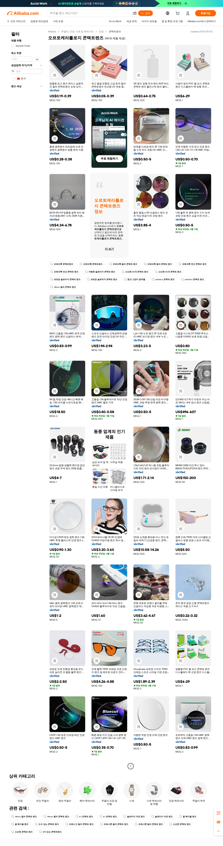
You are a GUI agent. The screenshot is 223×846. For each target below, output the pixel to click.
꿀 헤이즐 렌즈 (187, 816)
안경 (101, 31)
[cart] (178, 13)
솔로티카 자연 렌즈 (134, 816)
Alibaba (52, 31)
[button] (135, 13)
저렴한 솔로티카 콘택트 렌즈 (100, 271)
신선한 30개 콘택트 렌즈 (135, 271)
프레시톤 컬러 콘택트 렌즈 (114, 824)
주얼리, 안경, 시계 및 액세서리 (77, 31)
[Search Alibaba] (90, 13)
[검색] (145, 13)
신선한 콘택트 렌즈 (180, 824)
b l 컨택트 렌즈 (84, 816)
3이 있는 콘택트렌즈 (50, 832)
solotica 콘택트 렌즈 (163, 279)
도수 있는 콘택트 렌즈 (47, 824)
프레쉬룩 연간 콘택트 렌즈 (193, 264)
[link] (218, 812)
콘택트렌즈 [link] (115, 31)
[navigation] (26, 399)
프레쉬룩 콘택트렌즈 (61, 264)
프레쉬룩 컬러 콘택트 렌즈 (123, 264)
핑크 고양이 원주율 (134, 279)
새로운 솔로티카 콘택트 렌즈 (65, 279)
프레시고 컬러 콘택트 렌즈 (80, 824)
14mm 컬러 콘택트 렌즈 (63, 287)
